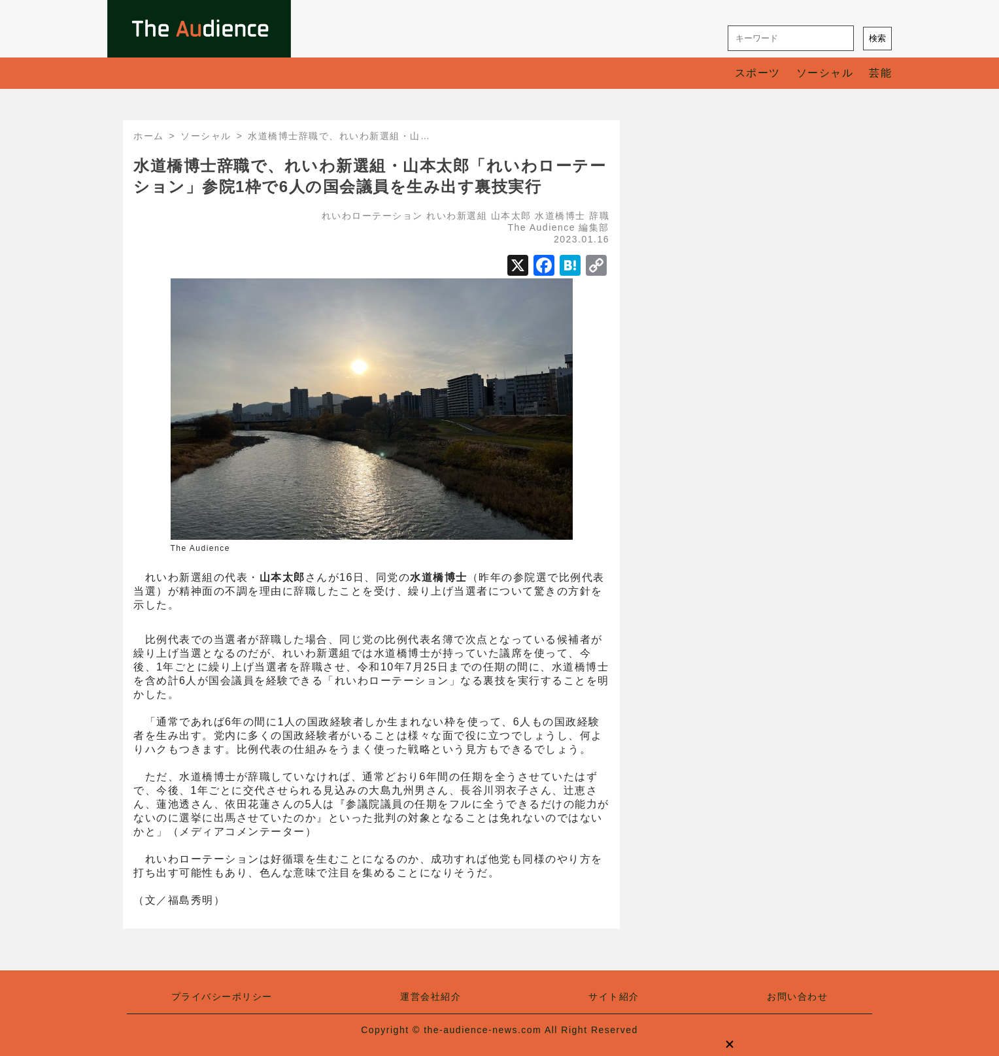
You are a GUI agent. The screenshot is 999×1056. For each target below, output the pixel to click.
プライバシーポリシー (222, 996)
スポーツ (758, 72)
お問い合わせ (797, 996)
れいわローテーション (372, 215)
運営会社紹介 (430, 996)
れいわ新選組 (456, 215)
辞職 (599, 215)
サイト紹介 (613, 996)
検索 (877, 38)
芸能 (880, 72)
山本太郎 (511, 215)
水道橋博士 (560, 215)
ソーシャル (825, 72)
